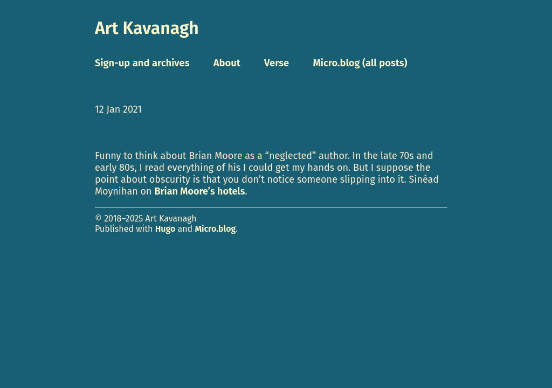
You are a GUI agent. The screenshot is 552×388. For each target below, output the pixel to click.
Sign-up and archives (142, 63)
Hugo (165, 229)
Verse (276, 63)
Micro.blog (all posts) (360, 63)
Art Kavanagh (147, 28)
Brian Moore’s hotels (199, 191)
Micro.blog (215, 229)
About (226, 63)
